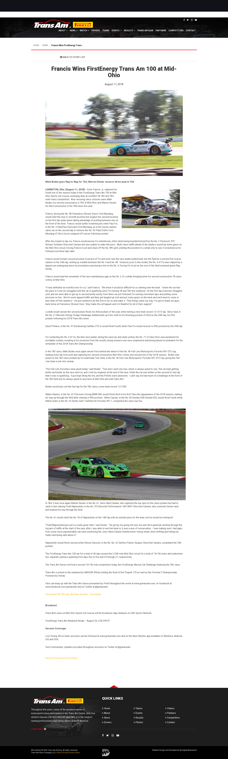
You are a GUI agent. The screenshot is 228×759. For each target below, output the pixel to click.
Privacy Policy (74, 753)
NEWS (45, 45)
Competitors (176, 30)
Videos (169, 708)
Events (116, 30)
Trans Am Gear (145, 30)
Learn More (38, 729)
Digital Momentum (106, 752)
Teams (105, 30)
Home (106, 708)
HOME (36, 45)
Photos (138, 722)
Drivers (95, 30)
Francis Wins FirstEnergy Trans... (67, 45)
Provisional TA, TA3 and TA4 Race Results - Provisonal (73, 594)
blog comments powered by (61, 658)
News (72, 30)
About (61, 30)
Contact (191, 30)
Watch (83, 30)
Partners (161, 30)
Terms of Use (62, 753)
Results (128, 30)
